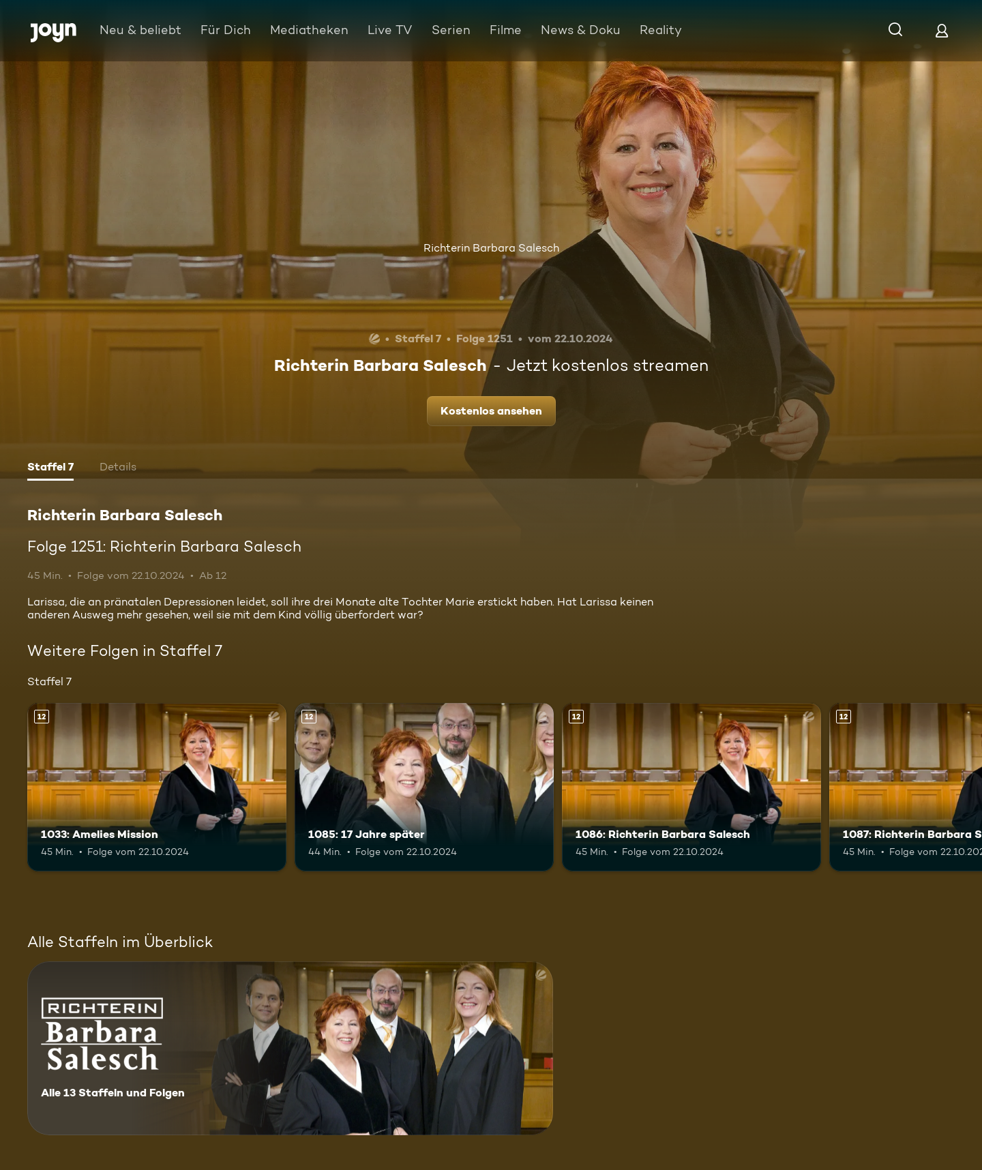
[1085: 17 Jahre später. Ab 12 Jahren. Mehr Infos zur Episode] (424, 787)
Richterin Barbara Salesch (491, 247)
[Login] (942, 30)
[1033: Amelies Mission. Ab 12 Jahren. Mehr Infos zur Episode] (156, 787)
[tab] (50, 468)
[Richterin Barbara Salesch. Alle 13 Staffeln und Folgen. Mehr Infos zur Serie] (290, 1048)
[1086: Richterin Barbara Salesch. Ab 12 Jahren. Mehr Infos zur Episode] (691, 787)
